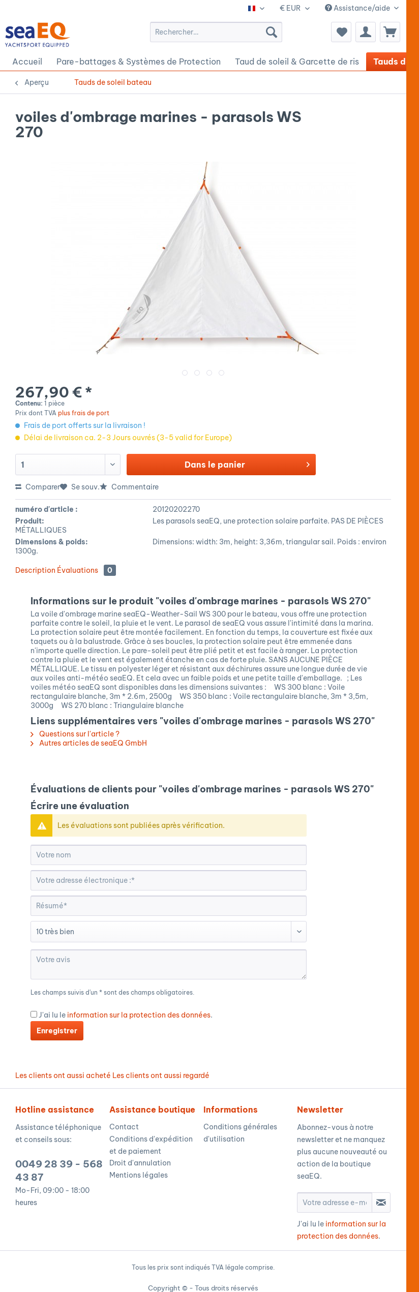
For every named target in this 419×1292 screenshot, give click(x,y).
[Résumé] (169, 906)
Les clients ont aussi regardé (161, 1075)
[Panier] (390, 32)
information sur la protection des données (139, 1015)
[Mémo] (341, 32)
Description (35, 570)
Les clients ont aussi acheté (63, 1075)
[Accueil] (27, 61)
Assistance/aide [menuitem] (358, 8)
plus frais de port (83, 413)
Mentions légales (138, 1175)
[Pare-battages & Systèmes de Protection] (138, 61)
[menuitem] (216, 32)
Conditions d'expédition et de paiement (151, 1145)
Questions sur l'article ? (75, 734)
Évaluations (86, 570)
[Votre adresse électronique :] (169, 880)
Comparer (37, 486)
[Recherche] (271, 32)
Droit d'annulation (140, 1162)
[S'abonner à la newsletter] (381, 1202)
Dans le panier (247, 463)
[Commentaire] (169, 931)
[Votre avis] (169, 964)
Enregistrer (57, 1030)
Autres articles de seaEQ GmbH (89, 743)
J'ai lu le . (126, 1015)
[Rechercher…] (216, 32)
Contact (124, 1126)
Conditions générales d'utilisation (240, 1133)
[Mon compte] (365, 32)
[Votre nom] (169, 855)
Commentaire (129, 486)
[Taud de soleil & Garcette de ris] (297, 61)
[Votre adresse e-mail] (334, 1202)
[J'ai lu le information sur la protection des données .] (34, 1014)
